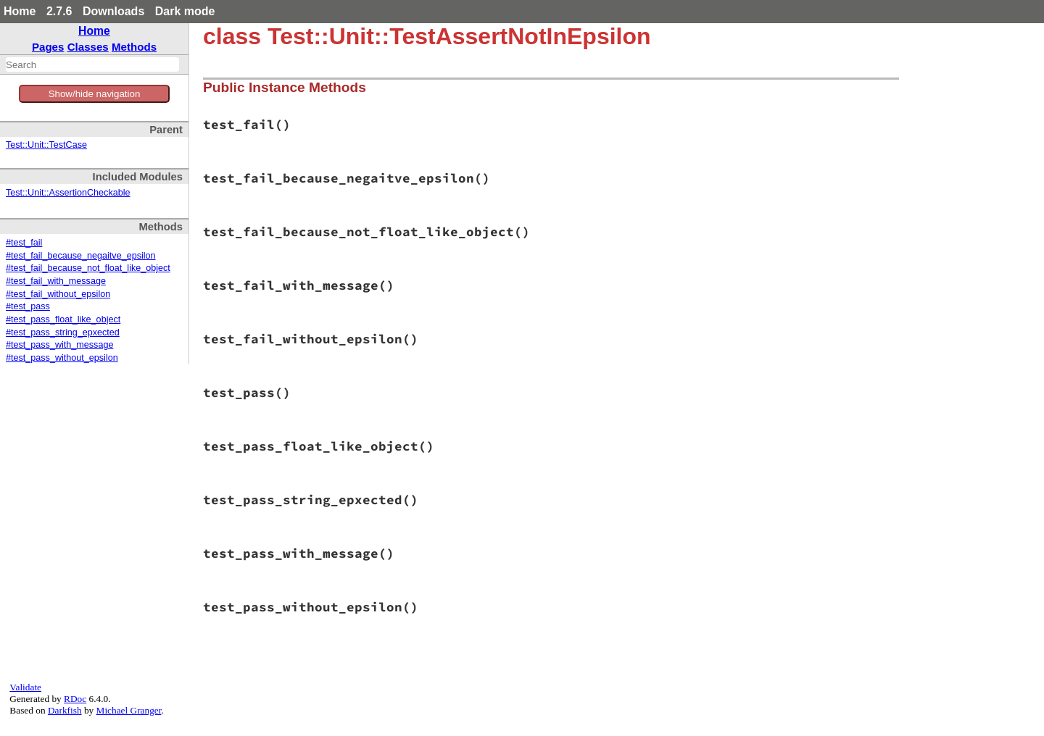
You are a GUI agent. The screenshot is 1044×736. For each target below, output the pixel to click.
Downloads (113, 11)
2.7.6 (59, 11)
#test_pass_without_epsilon (62, 358)
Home (20, 11)
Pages (48, 47)
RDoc (75, 698)
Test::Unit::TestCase (46, 145)
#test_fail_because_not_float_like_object (88, 268)
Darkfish (65, 710)
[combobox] (92, 64)
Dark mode (185, 11)
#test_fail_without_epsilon (58, 294)
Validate (25, 687)
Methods (134, 47)
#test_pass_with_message (59, 345)
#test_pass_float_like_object (63, 319)
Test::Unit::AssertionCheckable (68, 193)
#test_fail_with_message (56, 281)
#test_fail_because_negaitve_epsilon (81, 256)
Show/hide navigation (95, 93)
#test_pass (28, 306)
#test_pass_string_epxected (63, 332)
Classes (88, 47)
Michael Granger (129, 710)
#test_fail (24, 243)
